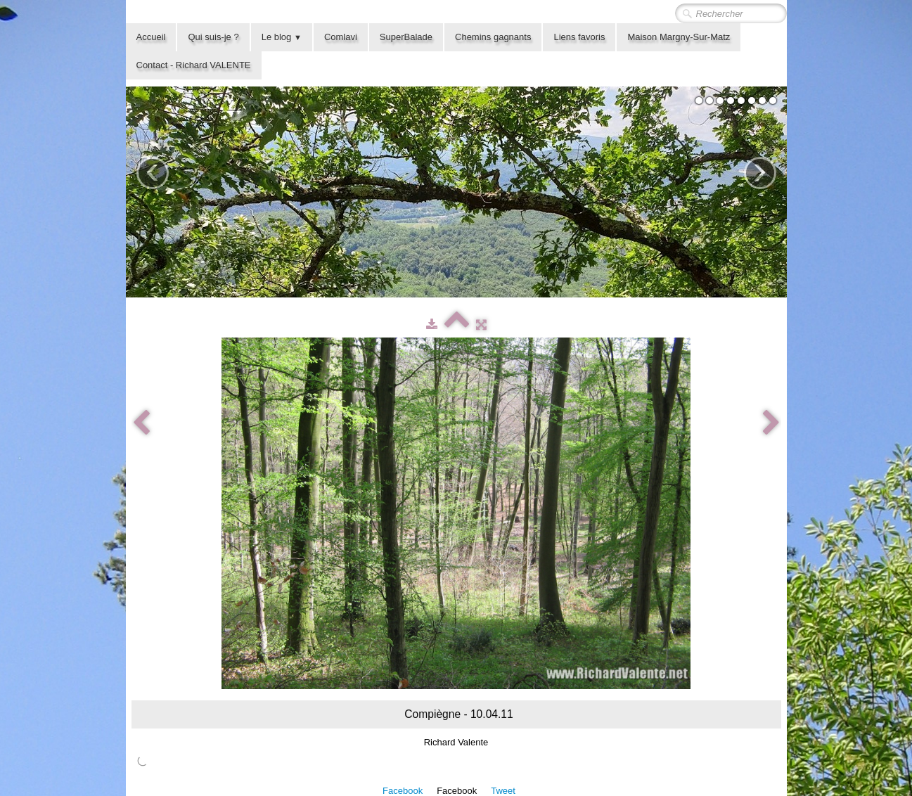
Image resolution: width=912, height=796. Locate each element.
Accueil (151, 37)
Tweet (503, 790)
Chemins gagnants (493, 37)
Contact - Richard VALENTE (193, 65)
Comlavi (340, 37)
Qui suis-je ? (213, 37)
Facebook (403, 790)
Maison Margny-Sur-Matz (678, 37)
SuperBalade (406, 37)
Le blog (282, 37)
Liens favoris (579, 37)
